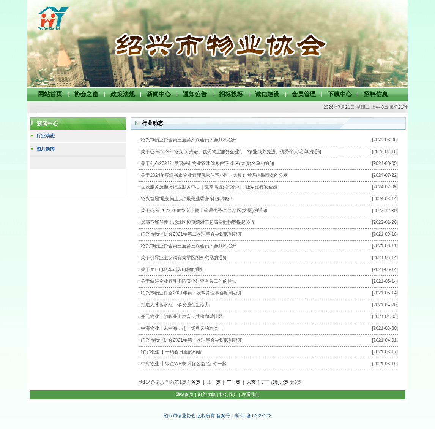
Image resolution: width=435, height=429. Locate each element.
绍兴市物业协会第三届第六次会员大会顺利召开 (188, 139)
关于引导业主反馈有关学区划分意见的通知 (184, 257)
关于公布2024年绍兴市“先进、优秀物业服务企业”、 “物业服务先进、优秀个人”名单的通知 (231, 151)
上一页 (214, 382)
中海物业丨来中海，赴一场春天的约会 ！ (182, 328)
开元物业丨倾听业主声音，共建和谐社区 (182, 316)
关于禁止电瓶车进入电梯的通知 (173, 269)
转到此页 (279, 382)
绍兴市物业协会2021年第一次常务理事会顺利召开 (191, 293)
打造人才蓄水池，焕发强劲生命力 (175, 304)
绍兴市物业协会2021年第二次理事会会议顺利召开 (191, 234)
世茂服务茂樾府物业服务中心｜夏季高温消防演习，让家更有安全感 (209, 187)
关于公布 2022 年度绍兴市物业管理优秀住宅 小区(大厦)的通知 (204, 210)
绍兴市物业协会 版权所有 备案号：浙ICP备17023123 (217, 415)
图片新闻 (45, 149)
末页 (251, 382)
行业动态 (45, 135)
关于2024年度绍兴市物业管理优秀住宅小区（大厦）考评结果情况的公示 (214, 175)
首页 (195, 382)
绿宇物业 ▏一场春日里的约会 (171, 352)
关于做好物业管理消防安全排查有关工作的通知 (188, 281)
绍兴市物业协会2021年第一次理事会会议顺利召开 (191, 340)
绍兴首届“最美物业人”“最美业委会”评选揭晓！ (187, 198)
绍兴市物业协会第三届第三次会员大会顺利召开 (188, 246)
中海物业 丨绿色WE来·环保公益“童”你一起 (184, 363)
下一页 (233, 382)
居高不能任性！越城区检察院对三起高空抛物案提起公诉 (198, 222)
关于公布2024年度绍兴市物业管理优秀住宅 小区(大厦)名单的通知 (207, 163)
